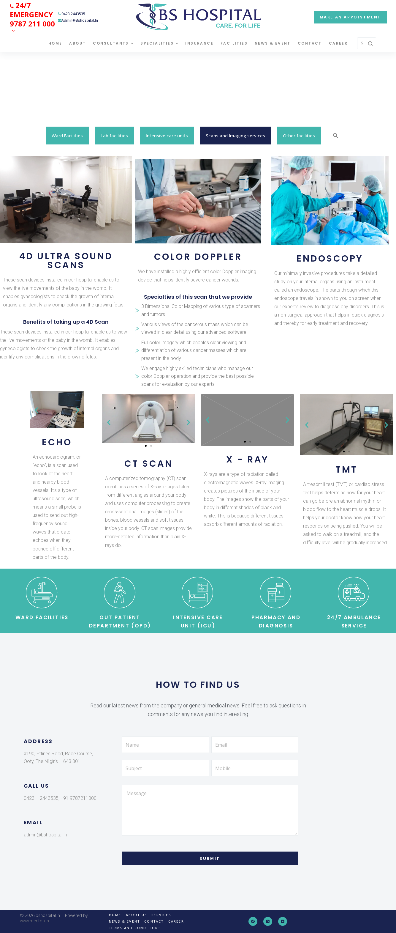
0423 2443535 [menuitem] (71, 13)
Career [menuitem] (338, 43)
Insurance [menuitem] (199, 43)
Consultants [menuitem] (114, 43)
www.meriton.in (34, 920)
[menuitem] (32, 17)
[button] (36, 410)
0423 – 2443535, (41, 798)
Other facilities (299, 136)
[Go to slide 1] (54, 424)
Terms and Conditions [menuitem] (135, 928)
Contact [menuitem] (310, 43)
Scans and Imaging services (235, 136)
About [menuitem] (77, 43)
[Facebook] (252, 921)
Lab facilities (114, 136)
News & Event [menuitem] (273, 43)
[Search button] (370, 43)
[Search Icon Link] (336, 135)
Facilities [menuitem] (234, 43)
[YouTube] (282, 921)
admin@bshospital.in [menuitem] (78, 20)
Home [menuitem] (55, 43)
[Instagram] (267, 921)
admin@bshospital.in (45, 835)
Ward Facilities (67, 136)
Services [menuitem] (161, 915)
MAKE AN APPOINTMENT (350, 17)
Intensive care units (167, 136)
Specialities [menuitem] (160, 43)
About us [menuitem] (136, 915)
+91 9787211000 (77, 798)
